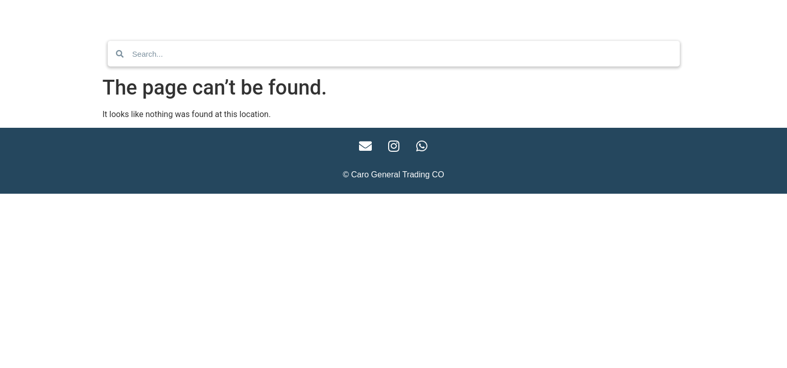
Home (275, 16)
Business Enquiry (404, 16)
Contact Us (327, 16)
